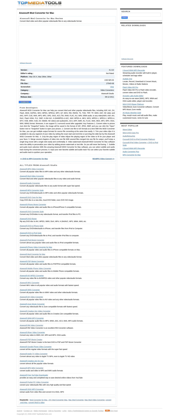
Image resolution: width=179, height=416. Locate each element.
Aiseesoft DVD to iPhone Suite (31, 226)
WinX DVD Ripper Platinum (133, 104)
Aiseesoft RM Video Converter (31, 325)
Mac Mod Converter (76, 400)
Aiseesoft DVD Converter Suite (32, 212)
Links (64, 411)
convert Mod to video (36, 403)
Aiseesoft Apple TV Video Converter (33, 354)
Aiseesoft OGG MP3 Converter (32, 389)
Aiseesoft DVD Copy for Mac (31, 197)
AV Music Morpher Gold (132, 113)
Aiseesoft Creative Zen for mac (32, 361)
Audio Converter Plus (131, 152)
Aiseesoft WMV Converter (30, 290)
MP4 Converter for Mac (132, 155)
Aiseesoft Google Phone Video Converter (36, 347)
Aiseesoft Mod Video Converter (32, 176)
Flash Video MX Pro (130, 87)
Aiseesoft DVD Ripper (28, 219)
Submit (19, 411)
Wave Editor (127, 130)
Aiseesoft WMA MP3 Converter (32, 318)
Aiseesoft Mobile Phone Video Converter (35, 268)
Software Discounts (26, 63)
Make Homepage (40, 411)
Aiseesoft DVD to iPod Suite (30, 233)
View (112, 87)
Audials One (127, 79)
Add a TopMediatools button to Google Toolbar (86, 411)
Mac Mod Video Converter (95, 400)
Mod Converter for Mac (38, 400)
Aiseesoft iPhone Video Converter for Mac (36, 247)
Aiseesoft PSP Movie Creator (31, 340)
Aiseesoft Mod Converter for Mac (32, 254)
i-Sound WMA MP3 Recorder (134, 70)
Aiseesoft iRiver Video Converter (32, 332)
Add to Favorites (54, 411)
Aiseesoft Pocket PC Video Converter (34, 382)
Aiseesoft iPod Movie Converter (32, 240)
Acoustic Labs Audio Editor (133, 96)
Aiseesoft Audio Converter (30, 183)
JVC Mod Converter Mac (57, 400)
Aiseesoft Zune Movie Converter (32, 304)
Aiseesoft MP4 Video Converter (32, 169)
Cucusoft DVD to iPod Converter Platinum (139, 139)
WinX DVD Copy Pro (131, 133)
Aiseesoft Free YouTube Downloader (34, 375)
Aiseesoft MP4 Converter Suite (32, 190)
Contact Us (28, 411)
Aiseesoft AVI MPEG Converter (32, 276)
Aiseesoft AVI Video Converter (31, 297)
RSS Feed (111, 411)
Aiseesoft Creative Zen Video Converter (35, 311)
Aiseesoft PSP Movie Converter (32, 261)
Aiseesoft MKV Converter (29, 283)
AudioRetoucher (129, 136)
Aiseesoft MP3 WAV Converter (31, 368)
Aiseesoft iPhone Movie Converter (33, 205)
